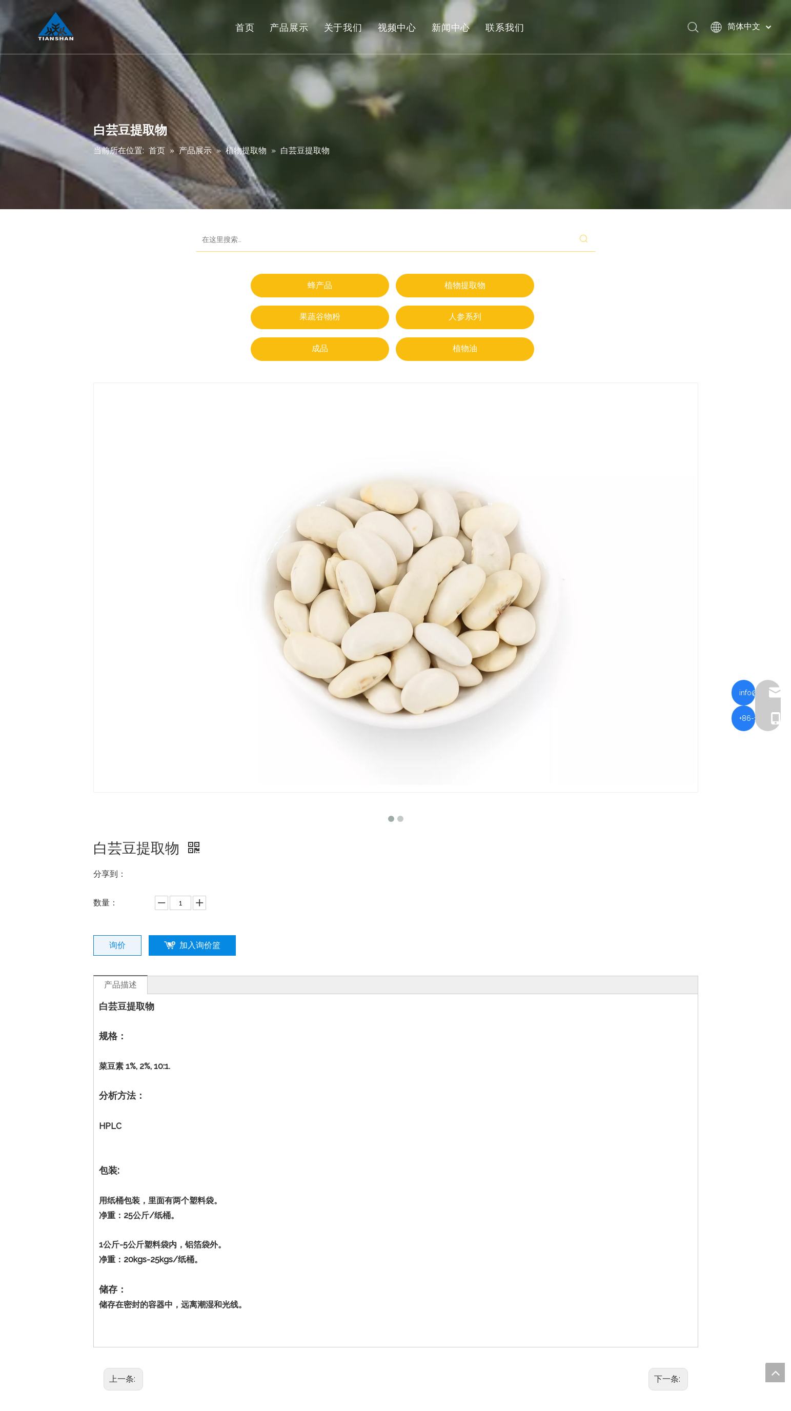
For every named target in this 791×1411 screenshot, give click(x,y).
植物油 (465, 348)
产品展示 (292, 28)
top (775, 1372)
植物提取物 (464, 285)
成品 (320, 348)
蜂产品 (320, 285)
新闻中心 (453, 28)
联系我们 (508, 28)
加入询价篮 (199, 945)
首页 (247, 28)
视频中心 (399, 28)
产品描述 (120, 985)
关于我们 (346, 28)
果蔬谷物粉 (319, 316)
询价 (117, 945)
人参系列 (465, 316)
